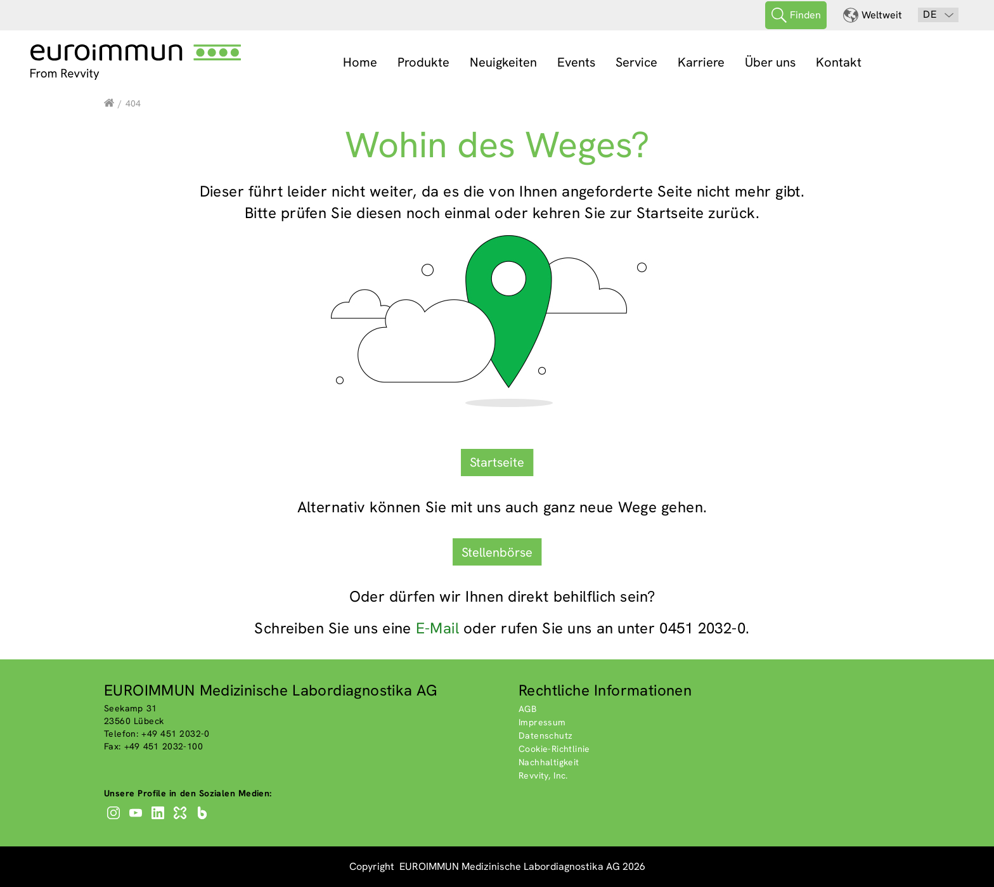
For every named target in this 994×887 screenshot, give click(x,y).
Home (360, 62)
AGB (527, 709)
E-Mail (437, 628)
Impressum (542, 722)
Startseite (497, 462)
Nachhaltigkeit (549, 762)
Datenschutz (545, 735)
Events (576, 62)
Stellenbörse (497, 552)
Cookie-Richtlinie (554, 748)
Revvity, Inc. (543, 775)
